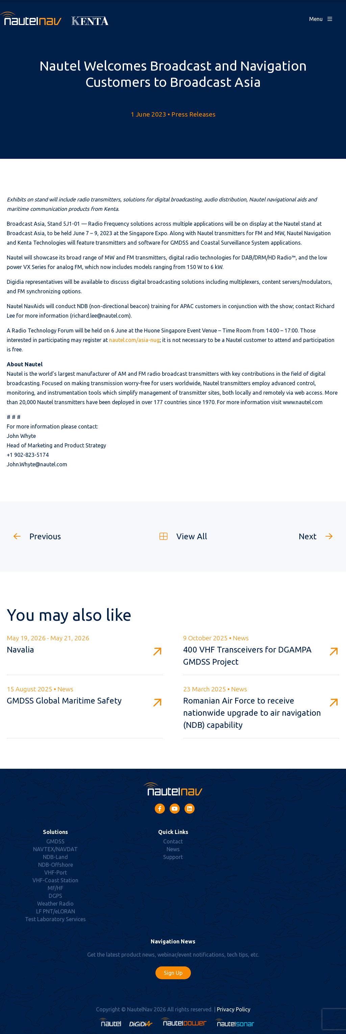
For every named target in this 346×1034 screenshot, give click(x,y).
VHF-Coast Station (55, 880)
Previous (34, 536)
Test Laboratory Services (55, 919)
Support (173, 857)
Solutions (55, 832)
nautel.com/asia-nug (134, 340)
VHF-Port (55, 872)
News (173, 849)
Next (319, 536)
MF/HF (55, 888)
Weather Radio (55, 904)
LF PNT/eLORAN (55, 911)
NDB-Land (55, 857)
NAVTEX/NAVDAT (55, 849)
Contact (173, 841)
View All (180, 536)
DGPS (55, 896)
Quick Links (173, 832)
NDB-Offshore (55, 865)
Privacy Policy (233, 1009)
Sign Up (173, 973)
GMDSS (55, 841)
